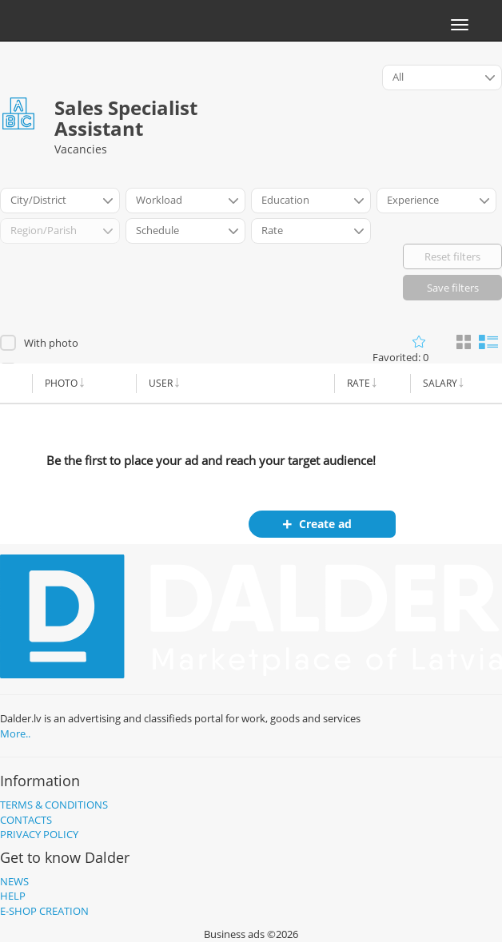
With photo (51, 343)
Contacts (26, 820)
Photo (61, 383)
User (161, 383)
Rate (358, 383)
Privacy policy (39, 834)
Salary (440, 383)
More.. (15, 733)
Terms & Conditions (54, 804)
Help (13, 895)
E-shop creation (44, 911)
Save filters (453, 287)
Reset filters (452, 256)
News (14, 881)
